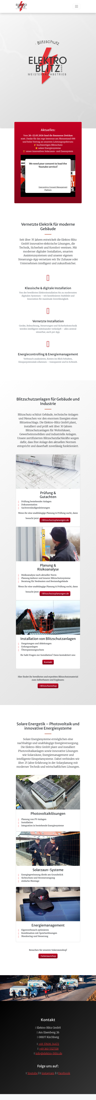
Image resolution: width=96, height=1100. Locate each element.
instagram (48, 1073)
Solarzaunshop (48, 956)
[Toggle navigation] (76, 6)
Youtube (32, 1073)
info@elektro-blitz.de (48, 1053)
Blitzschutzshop (48, 686)
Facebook (64, 1073)
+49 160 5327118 (49, 1048)
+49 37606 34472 (48, 1044)
